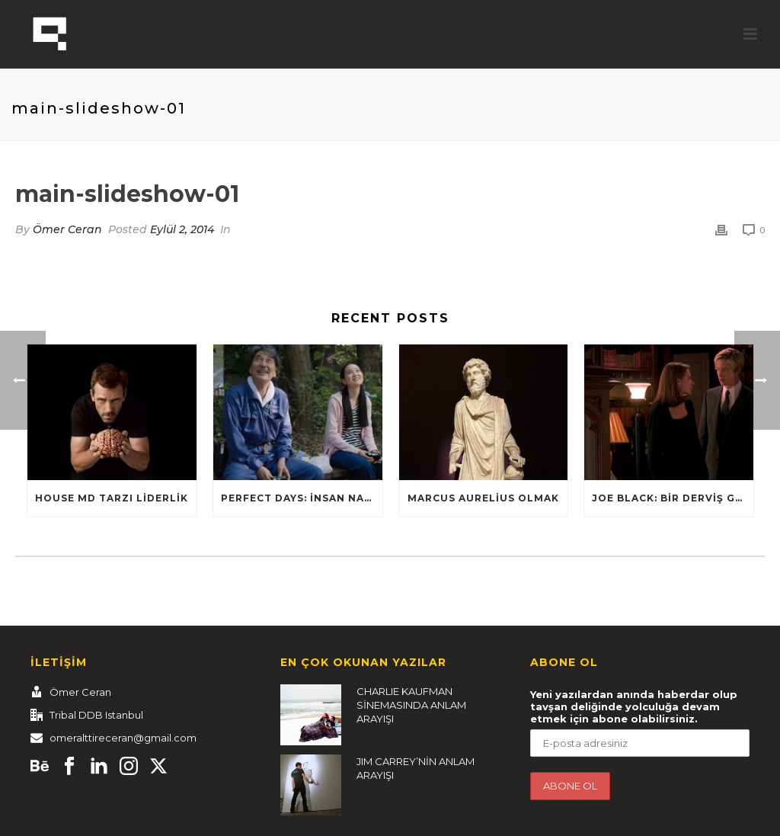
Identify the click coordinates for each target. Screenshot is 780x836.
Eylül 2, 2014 (182, 229)
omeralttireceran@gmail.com (123, 738)
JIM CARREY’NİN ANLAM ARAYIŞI (415, 768)
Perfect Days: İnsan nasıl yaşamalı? (301, 498)
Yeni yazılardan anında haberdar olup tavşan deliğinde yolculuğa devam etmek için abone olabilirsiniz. (633, 706)
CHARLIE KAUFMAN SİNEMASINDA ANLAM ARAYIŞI (411, 705)
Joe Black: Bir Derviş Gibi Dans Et (672, 498)
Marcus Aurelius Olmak (483, 498)
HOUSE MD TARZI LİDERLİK (111, 498)
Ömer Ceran (67, 229)
